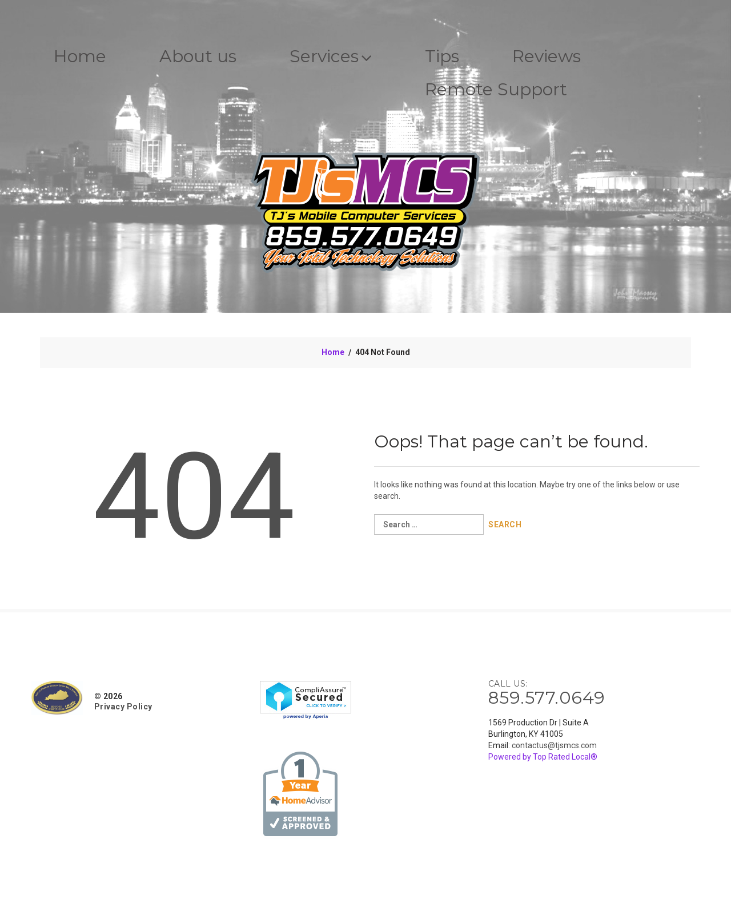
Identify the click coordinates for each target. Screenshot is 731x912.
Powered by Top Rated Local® (542, 756)
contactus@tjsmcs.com (554, 745)
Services (331, 56)
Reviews (546, 56)
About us (197, 56)
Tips (442, 56)
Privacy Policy (123, 706)
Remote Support (496, 89)
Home (80, 56)
